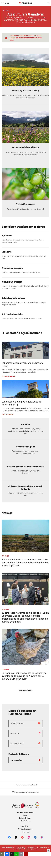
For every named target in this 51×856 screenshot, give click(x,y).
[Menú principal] (5, 3)
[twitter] (16, 837)
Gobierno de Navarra (25, 818)
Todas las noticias (25, 690)
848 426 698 (15, 733)
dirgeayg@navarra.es (18, 723)
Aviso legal (25, 832)
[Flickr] (42, 837)
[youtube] (22, 837)
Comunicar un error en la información (25, 785)
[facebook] (9, 837)
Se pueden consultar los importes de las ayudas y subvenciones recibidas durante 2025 (26, 37)
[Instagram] (29, 837)
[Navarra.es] (25, 2)
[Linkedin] (35, 837)
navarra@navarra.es (32, 849)
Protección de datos (25, 829)
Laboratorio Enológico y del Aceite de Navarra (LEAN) (21, 403)
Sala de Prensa (25, 821)
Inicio (6, 10)
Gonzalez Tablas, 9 (17, 743)
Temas (25, 815)
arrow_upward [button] (48, 850)
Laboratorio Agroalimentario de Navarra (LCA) (23, 364)
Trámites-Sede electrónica (25, 812)
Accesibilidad (25, 826)
